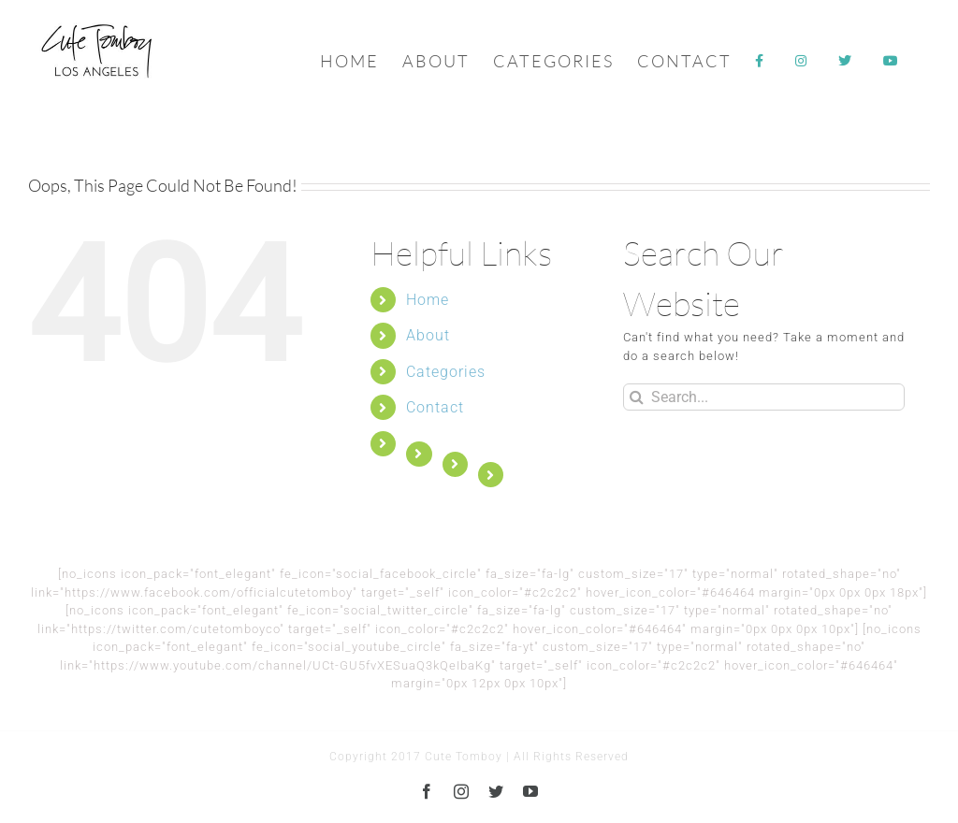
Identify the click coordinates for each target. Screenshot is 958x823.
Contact (435, 407)
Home (427, 300)
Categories (446, 372)
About (428, 335)
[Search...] (764, 397)
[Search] (636, 397)
